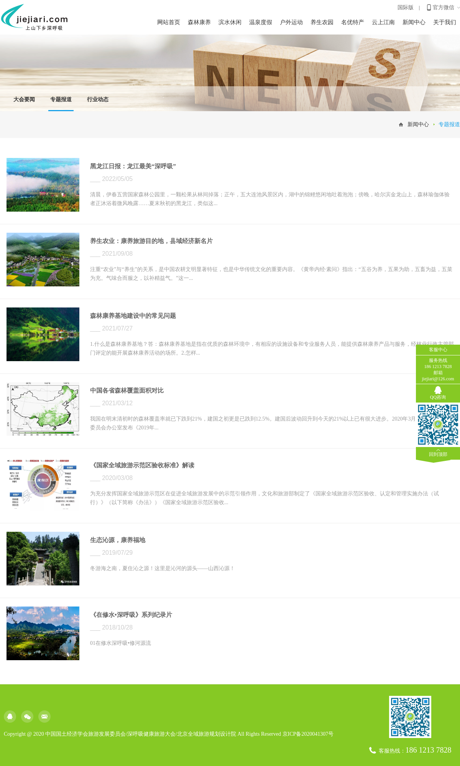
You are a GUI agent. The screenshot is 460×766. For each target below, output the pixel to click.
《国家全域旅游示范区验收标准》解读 (142, 465)
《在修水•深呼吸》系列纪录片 (131, 614)
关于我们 (444, 22)
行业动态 (97, 99)
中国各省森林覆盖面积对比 (127, 390)
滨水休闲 (230, 22)
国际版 (406, 7)
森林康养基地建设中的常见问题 (133, 315)
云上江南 (383, 22)
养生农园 (322, 22)
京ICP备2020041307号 (308, 734)
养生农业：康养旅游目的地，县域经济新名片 (151, 241)
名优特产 (352, 22)
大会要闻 (24, 99)
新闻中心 (414, 22)
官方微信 (443, 7)
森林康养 (199, 22)
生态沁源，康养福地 (117, 540)
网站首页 (168, 22)
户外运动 (291, 22)
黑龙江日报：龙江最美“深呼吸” (133, 166)
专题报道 (61, 99)
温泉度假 (260, 22)
